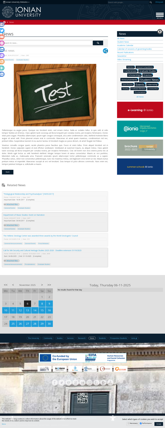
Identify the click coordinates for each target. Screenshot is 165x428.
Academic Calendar (125, 45)
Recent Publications (125, 52)
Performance (147, 423)
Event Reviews (128, 84)
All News (121, 38)
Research (82, 338)
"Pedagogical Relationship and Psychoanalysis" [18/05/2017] (28, 194)
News (11, 22)
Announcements (129, 79)
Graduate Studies (22, 60)
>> (49, 284)
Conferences (131, 70)
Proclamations (30, 264)
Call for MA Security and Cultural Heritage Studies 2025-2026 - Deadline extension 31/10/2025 (42, 250)
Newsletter (121, 56)
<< (5, 284)
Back (8, 172)
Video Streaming (124, 59)
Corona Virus (153, 88)
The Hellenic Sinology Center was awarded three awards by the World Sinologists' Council (40, 236)
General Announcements (13, 243)
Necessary (134, 423)
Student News (123, 42)
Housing (126, 88)
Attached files (12, 204)
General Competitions (145, 67)
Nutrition (131, 67)
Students (102, 338)
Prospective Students (118, 338)
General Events (8, 60)
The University (33, 338)
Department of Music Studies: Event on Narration (24, 215)
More (4, 424)
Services (70, 338)
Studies (60, 338)
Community (48, 338)
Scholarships (135, 74)
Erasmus (148, 74)
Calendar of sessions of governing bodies (134, 49)
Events (141, 84)
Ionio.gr (134, 338)
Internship (153, 84)
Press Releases (43, 243)
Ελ (159, 2)
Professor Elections (138, 88)
